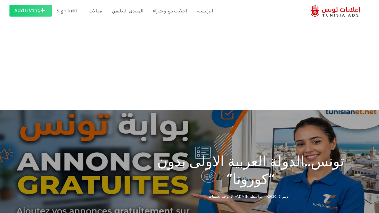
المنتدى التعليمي (127, 10)
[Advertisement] (189, 65)
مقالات (95, 10)
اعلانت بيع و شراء (170, 10)
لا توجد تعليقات (221, 196)
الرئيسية (205, 10)
